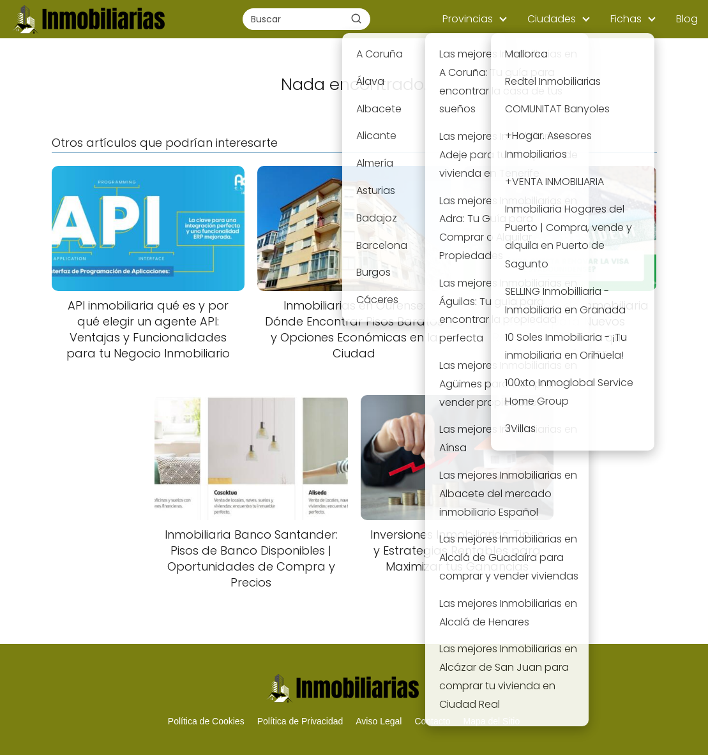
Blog (687, 18)
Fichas (626, 18)
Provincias (467, 18)
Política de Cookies (206, 721)
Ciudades (551, 18)
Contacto (432, 721)
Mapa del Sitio (491, 721)
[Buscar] (356, 18)
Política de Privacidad (300, 721)
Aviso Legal (379, 721)
